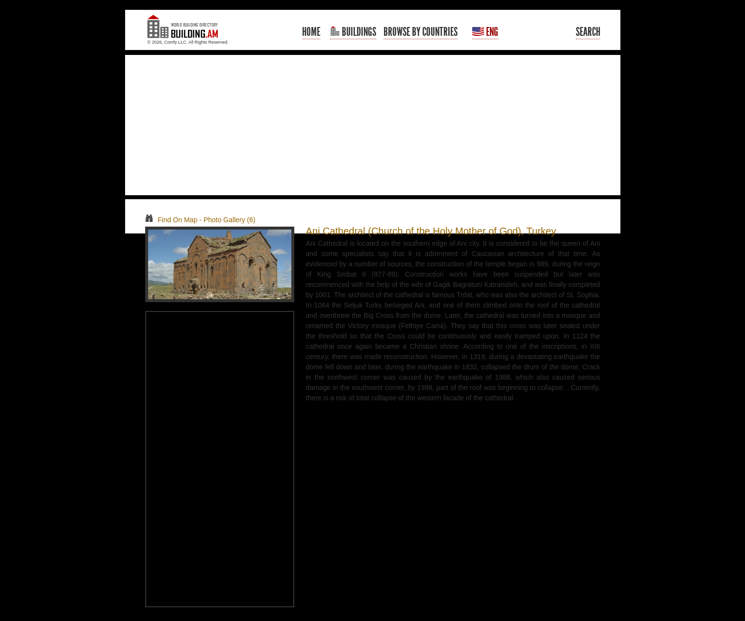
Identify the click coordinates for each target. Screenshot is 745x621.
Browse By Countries (421, 32)
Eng (485, 32)
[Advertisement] (372, 125)
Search (588, 32)
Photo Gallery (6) (230, 220)
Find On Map (171, 220)
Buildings (353, 32)
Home (311, 32)
